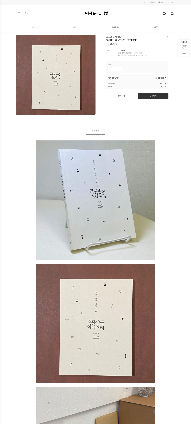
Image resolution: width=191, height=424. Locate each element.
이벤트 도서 (36, 27)
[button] (27, 13)
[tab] (95, 130)
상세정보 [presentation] (95, 130)
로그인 (144, 2)
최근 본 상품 (184, 42)
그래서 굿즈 (155, 27)
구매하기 (153, 95)
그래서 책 (75, 27)
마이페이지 (161, 2)
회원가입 (152, 2)
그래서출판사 (114, 27)
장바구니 (170, 2)
